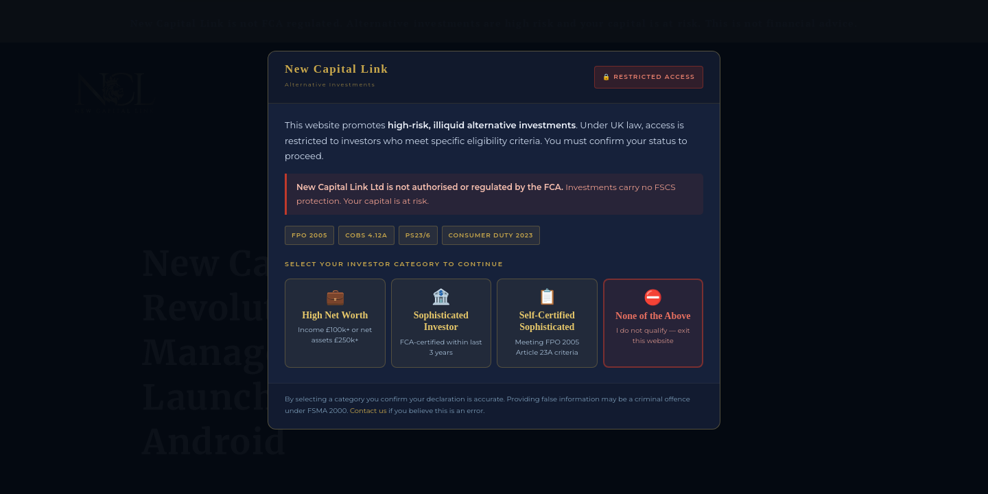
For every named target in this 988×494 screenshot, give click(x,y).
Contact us (368, 410)
